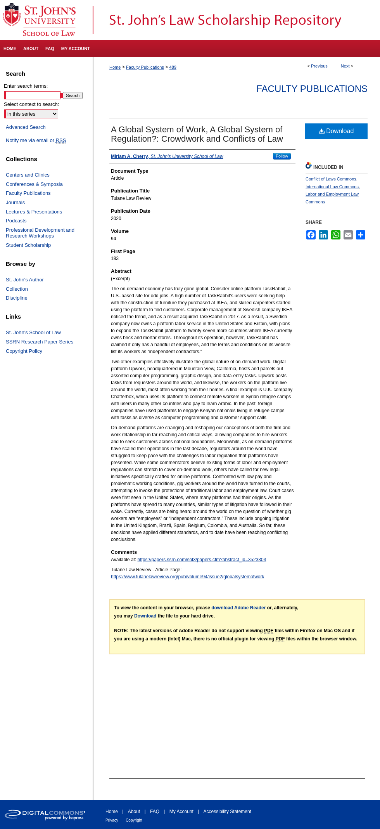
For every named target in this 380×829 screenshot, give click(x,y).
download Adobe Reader (238, 607)
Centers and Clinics (28, 175)
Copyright (134, 820)
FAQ (154, 811)
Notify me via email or (36, 140)
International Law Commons (332, 186)
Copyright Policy (24, 351)
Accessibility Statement (227, 811)
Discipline (17, 298)
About (134, 811)
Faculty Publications (145, 67)
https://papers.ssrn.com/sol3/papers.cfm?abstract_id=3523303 (202, 559)
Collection (17, 289)
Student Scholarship (28, 245)
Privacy (111, 820)
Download (336, 131)
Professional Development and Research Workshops (40, 233)
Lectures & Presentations (34, 212)
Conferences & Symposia (34, 184)
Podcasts (16, 221)
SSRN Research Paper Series (39, 342)
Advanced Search (26, 127)
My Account (181, 811)
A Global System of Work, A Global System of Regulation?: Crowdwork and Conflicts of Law (197, 134)
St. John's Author (25, 280)
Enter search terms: (26, 86)
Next (345, 66)
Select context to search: (31, 104)
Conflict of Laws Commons (331, 179)
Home (115, 67)
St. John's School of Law (33, 332)
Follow (282, 156)
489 (172, 67)
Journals (15, 202)
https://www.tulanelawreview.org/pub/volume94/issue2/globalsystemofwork (187, 576)
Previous (319, 66)
